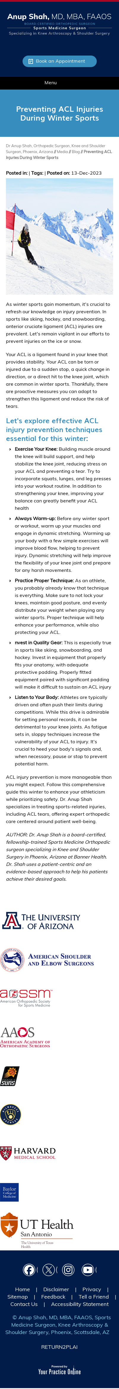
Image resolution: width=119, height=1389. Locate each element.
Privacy (91, 1289)
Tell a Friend (94, 1296)
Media (63, 151)
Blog (76, 151)
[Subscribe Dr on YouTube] (89, 1271)
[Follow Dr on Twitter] (49, 1271)
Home (22, 1289)
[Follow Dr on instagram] (69, 1271)
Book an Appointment (60, 61)
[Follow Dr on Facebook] (30, 1271)
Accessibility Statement (80, 1304)
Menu (58, 83)
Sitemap (17, 1296)
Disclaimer (56, 1289)
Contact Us (24, 1304)
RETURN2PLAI (59, 1346)
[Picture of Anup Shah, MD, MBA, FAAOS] (59, 24)
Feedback (53, 1296)
